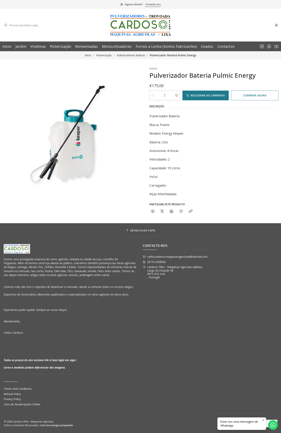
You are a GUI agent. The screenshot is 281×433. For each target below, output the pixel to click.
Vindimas (38, 46)
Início (88, 55)
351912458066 (154, 262)
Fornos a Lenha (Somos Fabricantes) (166, 46)
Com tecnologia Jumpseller (56, 425)
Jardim (20, 46)
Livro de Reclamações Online (22, 404)
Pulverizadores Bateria (131, 55)
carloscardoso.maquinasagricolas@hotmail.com (175, 256)
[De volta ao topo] (140, 230)
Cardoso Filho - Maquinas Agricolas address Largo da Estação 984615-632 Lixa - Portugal (173, 272)
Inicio (6, 46)
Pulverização (60, 46)
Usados (207, 46)
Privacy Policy (12, 399)
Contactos (226, 46)
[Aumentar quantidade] (176, 95)
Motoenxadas (86, 46)
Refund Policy (12, 394)
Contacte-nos (153, 4)
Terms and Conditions (18, 389)
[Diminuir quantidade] (153, 95)
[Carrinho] (276, 25)
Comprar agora (254, 95)
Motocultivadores (117, 46)
